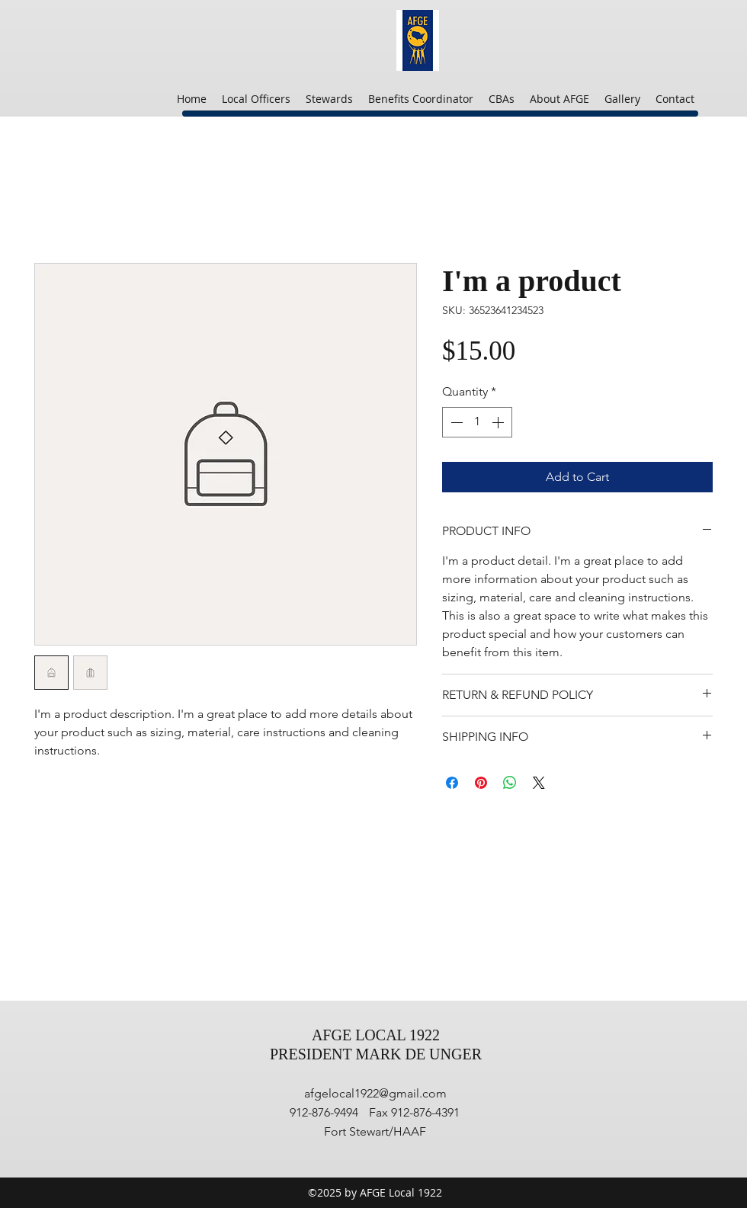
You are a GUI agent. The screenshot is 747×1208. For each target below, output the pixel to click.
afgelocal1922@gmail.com (375, 1093)
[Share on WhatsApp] (510, 783)
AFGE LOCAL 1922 (376, 1035)
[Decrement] (455, 422)
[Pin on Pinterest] (481, 783)
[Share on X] (539, 783)
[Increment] (499, 422)
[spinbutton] (477, 422)
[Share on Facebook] (452, 783)
